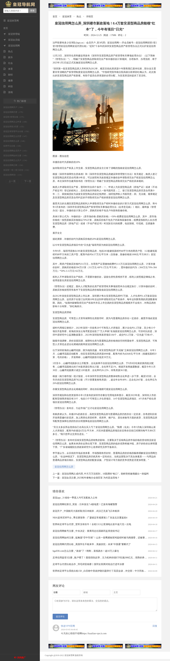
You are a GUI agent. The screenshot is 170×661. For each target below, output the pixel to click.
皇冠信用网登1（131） (13, 175)
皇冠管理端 (11, 34)
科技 (8, 86)
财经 (8, 75)
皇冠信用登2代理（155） (14, 126)
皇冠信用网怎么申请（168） (15, 122)
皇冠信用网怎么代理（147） (15, 136)
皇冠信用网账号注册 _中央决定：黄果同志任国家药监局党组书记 (86, 531)
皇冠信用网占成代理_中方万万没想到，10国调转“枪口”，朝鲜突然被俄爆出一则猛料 (105, 473)
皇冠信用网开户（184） (13, 107)
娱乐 (8, 57)
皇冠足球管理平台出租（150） (16, 131)
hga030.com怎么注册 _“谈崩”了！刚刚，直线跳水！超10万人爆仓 (86, 551)
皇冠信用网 (11, 45)
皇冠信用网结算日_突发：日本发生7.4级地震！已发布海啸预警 (85, 504)
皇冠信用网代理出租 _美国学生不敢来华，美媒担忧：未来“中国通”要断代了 (92, 544)
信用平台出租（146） (12, 146)
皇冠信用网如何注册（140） (15, 155)
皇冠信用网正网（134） (13, 165)
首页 (5, 28)
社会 (8, 63)
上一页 (12, 181)
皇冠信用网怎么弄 (64, 467)
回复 (155, 628)
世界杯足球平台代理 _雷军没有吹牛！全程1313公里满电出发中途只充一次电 (92, 524)
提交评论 (60, 618)
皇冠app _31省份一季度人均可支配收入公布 (75, 497)
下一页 (27, 181)
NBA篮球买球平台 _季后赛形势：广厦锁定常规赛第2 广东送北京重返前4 (90, 517)
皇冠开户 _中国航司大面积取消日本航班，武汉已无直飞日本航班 (86, 511)
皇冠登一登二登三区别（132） (16, 170)
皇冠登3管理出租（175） (14, 117)
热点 (8, 51)
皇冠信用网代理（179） (13, 112)
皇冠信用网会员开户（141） (15, 151)
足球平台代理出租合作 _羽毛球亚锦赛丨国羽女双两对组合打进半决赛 (88, 564)
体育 (8, 69)
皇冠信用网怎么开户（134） (15, 160)
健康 (8, 80)
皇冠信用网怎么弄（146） (14, 141)
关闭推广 (21, 657)
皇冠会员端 (11, 40)
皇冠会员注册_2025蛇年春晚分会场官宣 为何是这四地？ (91, 477)
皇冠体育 (67, 16)
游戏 (8, 92)
